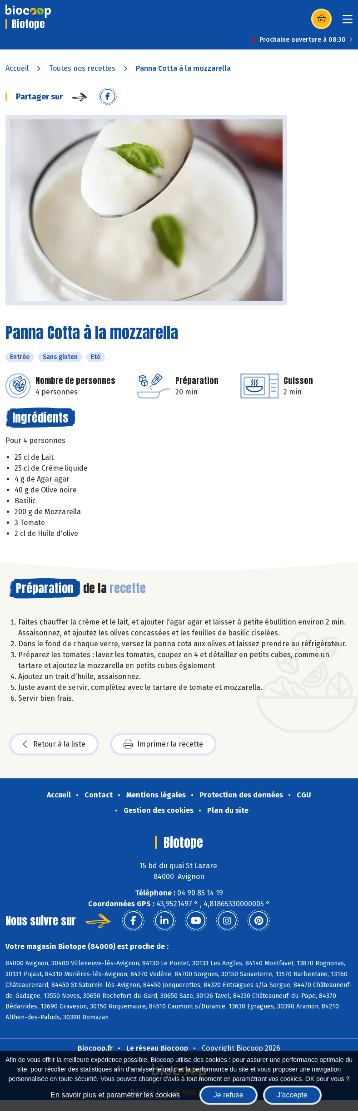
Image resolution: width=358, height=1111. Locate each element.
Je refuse (229, 1095)
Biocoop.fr (95, 1048)
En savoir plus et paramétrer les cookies (115, 1095)
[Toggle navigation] (348, 22)
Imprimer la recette (163, 744)
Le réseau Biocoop (157, 1048)
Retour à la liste (54, 744)
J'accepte (292, 1095)
